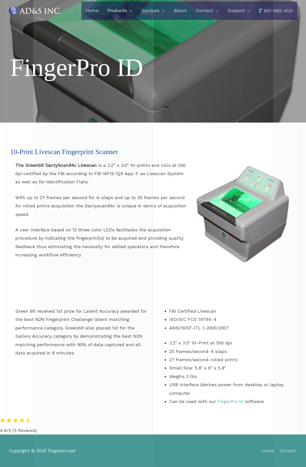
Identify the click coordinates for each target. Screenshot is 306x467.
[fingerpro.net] (35, 10)
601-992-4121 (276, 11)
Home (267, 450)
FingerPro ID (231, 401)
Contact (288, 450)
